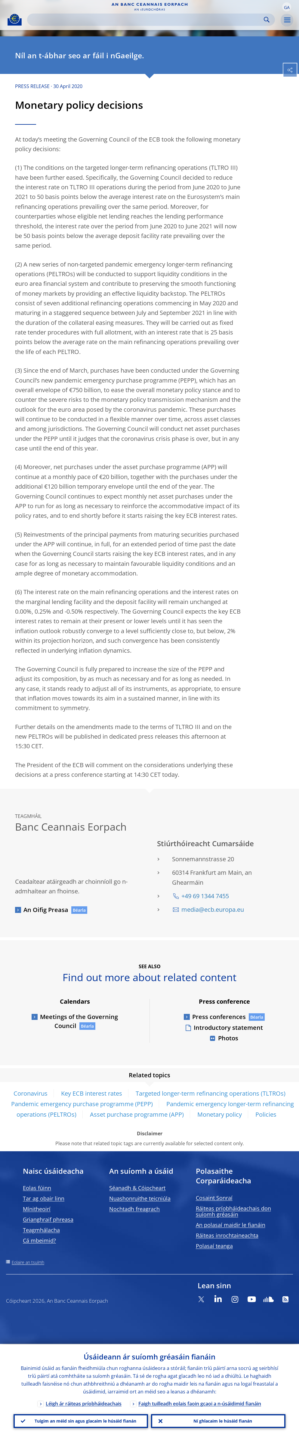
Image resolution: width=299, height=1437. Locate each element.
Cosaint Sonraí (214, 1197)
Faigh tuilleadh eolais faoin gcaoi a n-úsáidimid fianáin (199, 1403)
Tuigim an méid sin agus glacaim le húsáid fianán (85, 1420)
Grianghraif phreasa (48, 1219)
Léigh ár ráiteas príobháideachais (84, 1403)
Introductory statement (228, 1028)
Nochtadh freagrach (134, 1209)
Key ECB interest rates (91, 1093)
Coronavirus (31, 1093)
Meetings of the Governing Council (79, 1021)
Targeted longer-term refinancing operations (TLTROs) (210, 1093)
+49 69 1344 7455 (205, 896)
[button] (286, 6)
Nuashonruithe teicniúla (140, 1198)
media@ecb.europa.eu (212, 909)
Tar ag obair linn (43, 1198)
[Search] (146, 19)
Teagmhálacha (41, 1230)
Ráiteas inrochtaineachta (227, 1235)
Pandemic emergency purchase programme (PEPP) (82, 1104)
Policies (265, 1114)
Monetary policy (219, 1114)
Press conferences (219, 1017)
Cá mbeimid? (39, 1240)
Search (267, 19)
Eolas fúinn (37, 1187)
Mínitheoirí (37, 1209)
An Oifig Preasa (45, 910)
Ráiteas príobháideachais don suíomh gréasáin (233, 1211)
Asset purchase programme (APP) (137, 1114)
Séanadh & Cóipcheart (137, 1187)
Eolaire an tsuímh (28, 1262)
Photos (228, 1038)
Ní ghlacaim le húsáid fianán (222, 1420)
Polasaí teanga (214, 1245)
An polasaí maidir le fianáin (230, 1224)
